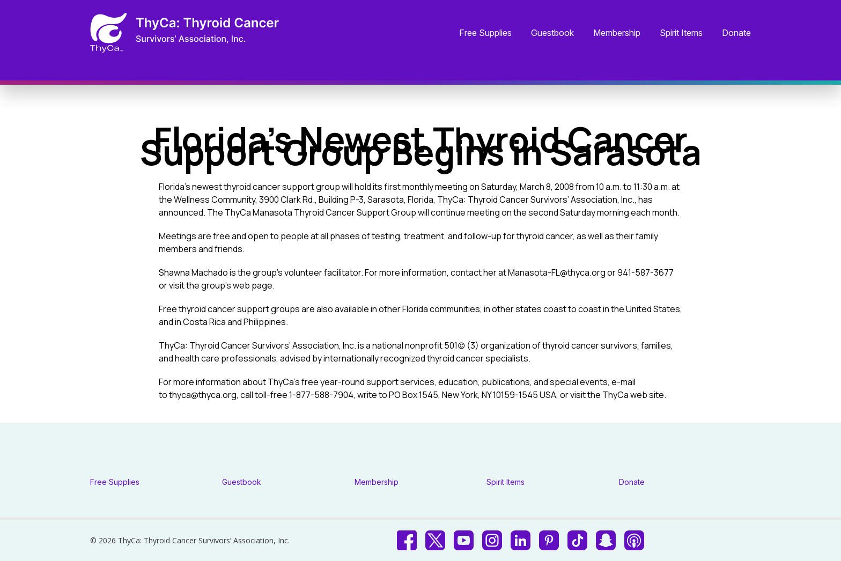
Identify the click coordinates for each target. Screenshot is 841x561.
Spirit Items (681, 33)
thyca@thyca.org (203, 395)
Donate (736, 33)
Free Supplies (485, 33)
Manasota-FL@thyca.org (557, 272)
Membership (616, 33)
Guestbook (552, 33)
